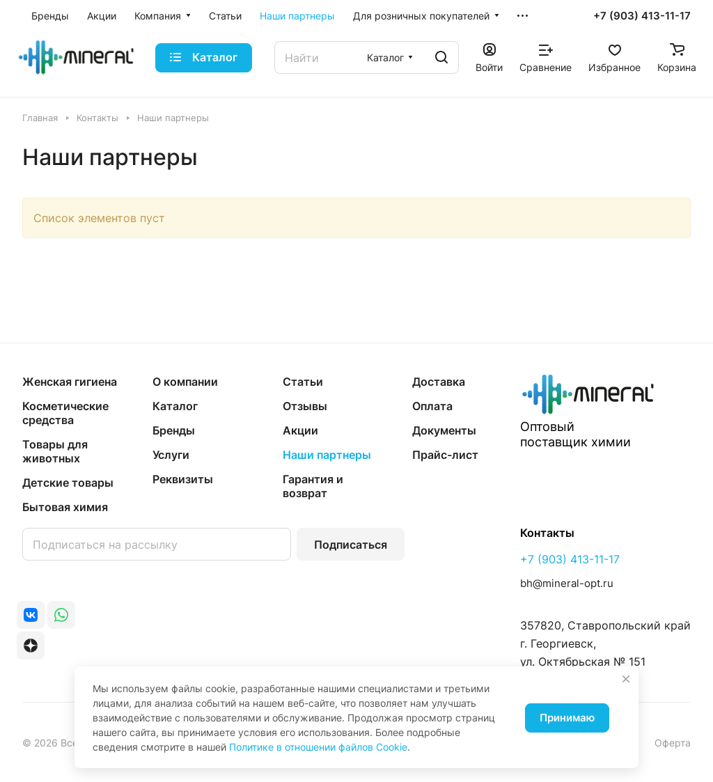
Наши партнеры (327, 455)
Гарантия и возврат (313, 486)
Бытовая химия (65, 507)
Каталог (175, 406)
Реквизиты (182, 479)
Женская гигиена (69, 382)
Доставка (438, 382)
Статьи (303, 382)
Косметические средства (65, 413)
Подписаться (350, 545)
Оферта (673, 743)
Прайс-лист (445, 455)
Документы (444, 430)
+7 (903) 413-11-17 (642, 16)
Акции (300, 430)
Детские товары (67, 483)
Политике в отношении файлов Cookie (318, 747)
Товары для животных (55, 451)
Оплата (432, 406)
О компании (185, 382)
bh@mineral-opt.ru (566, 583)
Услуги (170, 455)
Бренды (173, 430)
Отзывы (305, 406)
